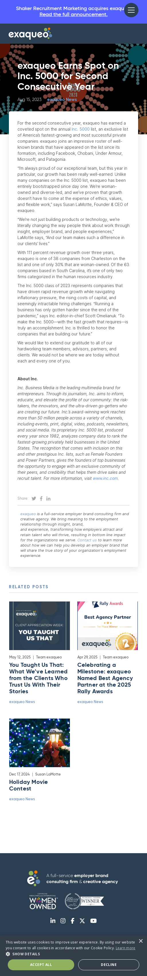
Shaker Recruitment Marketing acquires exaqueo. (73, 12)
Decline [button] (109, 964)
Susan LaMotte (48, 774)
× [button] (140, 941)
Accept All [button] (41, 964)
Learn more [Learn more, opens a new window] (126, 948)
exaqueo (28, 513)
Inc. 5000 (81, 129)
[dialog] (73, 955)
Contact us (87, 540)
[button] (131, 10)
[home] (30, 34)
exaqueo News (62, 100)
